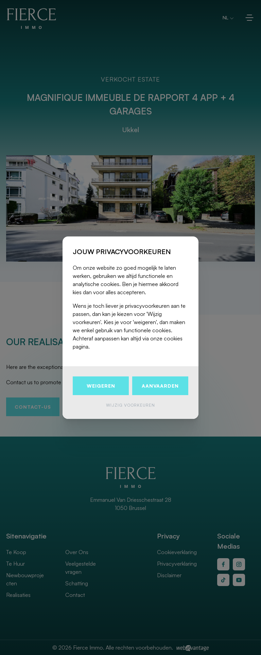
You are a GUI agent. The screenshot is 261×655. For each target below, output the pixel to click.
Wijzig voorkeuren (130, 405)
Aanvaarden (160, 386)
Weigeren (101, 386)
